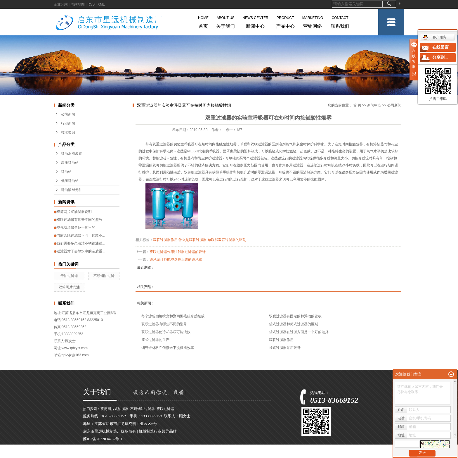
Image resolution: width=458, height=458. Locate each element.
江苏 (126, 454)
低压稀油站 (70, 181)
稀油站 (66, 172)
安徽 (152, 454)
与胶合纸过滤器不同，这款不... (81, 235)
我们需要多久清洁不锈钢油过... (81, 243)
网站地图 (78, 4)
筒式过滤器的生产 (155, 340)
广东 (169, 454)
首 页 (357, 105)
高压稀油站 (70, 163)
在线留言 (440, 47)
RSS (91, 4)
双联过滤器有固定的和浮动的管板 (295, 316)
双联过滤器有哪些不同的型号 (79, 220)
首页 (203, 21)
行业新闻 (68, 123)
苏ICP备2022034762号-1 (102, 439)
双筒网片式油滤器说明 (74, 212)
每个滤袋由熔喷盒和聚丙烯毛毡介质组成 (172, 316)
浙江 (143, 454)
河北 (177, 454)
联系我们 (340, 21)
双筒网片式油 (69, 287)
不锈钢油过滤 (103, 276)
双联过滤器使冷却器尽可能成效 (165, 332)
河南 (160, 454)
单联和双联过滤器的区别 (227, 240)
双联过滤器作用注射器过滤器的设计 (178, 252)
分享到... (440, 57)
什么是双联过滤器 (192, 240)
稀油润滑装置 (71, 153)
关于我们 (225, 21)
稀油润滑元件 (71, 190)
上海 (135, 454)
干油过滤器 (69, 276)
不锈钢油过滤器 (142, 409)
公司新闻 (68, 114)
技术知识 (68, 132)
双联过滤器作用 (165, 240)
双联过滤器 (165, 409)
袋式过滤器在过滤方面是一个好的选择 (299, 332)
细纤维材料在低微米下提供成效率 (167, 348)
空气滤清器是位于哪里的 (76, 227)
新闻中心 (255, 21)
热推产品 (90, 454)
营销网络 (312, 21)
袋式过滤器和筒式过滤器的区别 (293, 324)
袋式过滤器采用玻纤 (285, 348)
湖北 (195, 454)
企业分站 (61, 4)
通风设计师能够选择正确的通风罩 (176, 259)
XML (101, 4)
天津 (186, 454)
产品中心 (285, 21)
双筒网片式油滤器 (114, 409)
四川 (203, 454)
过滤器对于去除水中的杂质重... (81, 251)
